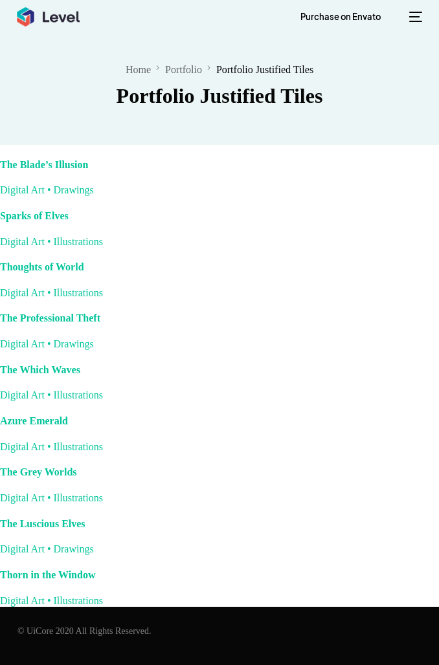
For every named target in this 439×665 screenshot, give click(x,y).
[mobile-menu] (412, 17)
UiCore (40, 631)
